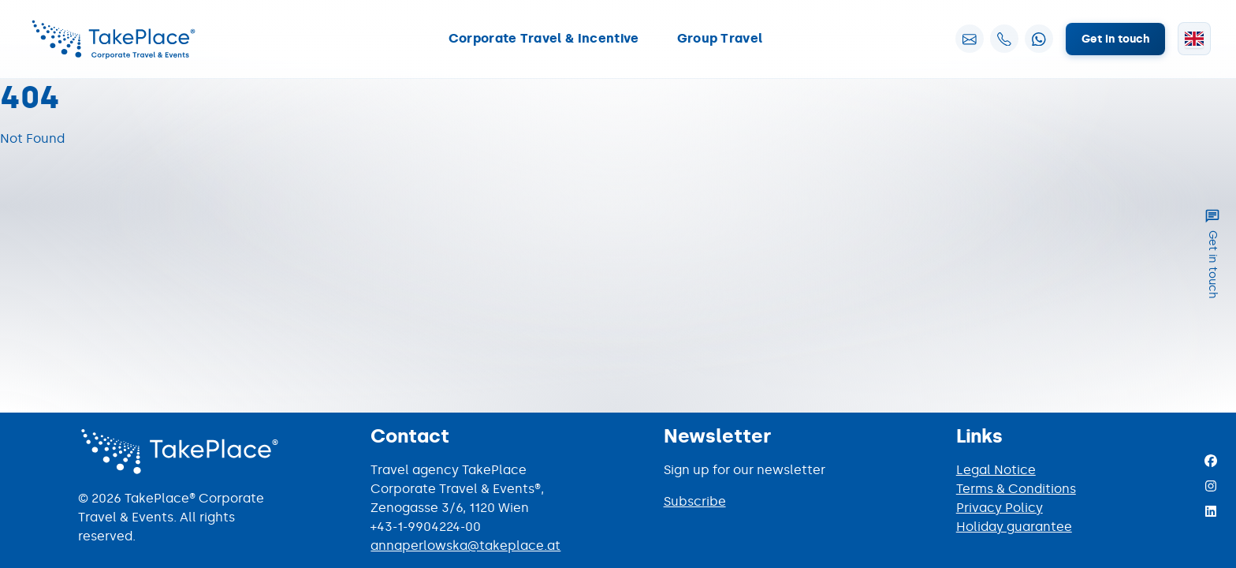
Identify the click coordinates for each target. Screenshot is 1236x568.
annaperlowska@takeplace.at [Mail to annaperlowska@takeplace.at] (465, 545)
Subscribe (695, 501)
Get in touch (1115, 39)
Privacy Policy (999, 507)
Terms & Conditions (1016, 488)
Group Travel (720, 38)
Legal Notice (996, 469)
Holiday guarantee (1014, 526)
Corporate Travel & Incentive (544, 38)
